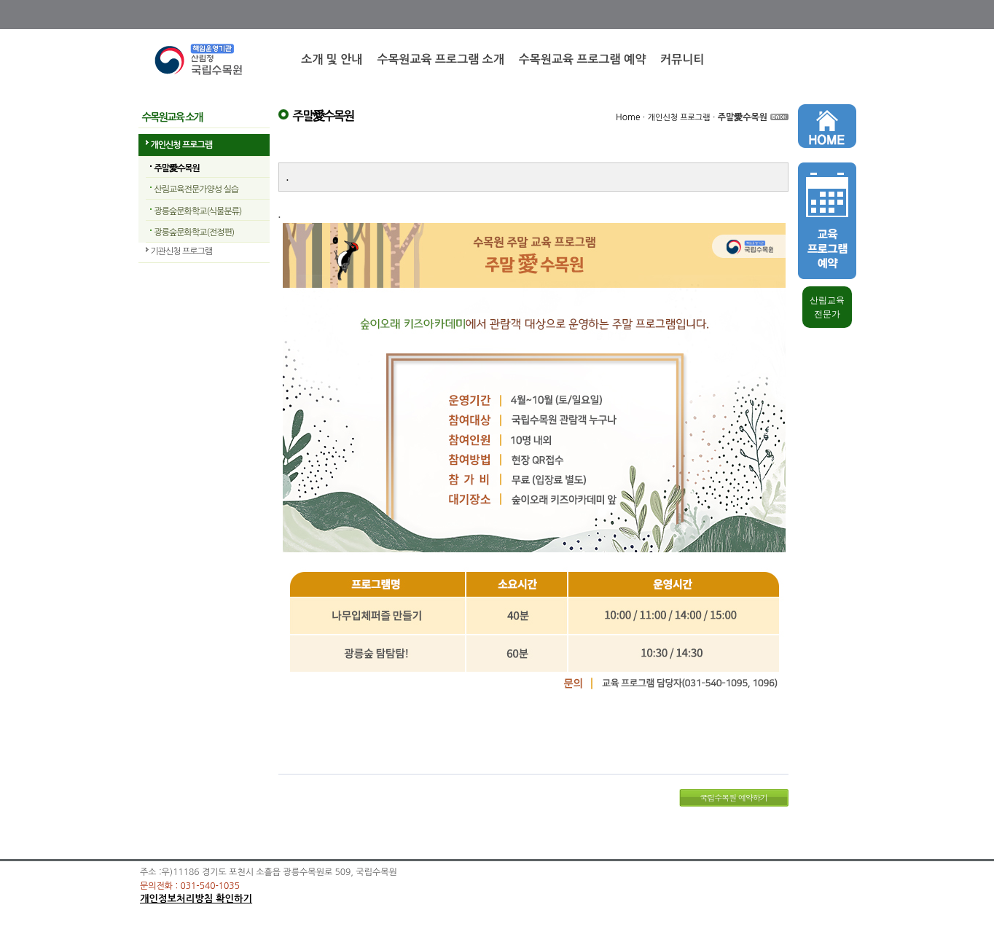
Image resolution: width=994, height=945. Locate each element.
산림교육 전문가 (827, 307)
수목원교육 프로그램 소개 (440, 59)
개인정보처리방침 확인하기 (196, 898)
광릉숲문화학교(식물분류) (198, 211)
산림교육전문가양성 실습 (196, 189)
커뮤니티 (682, 59)
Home (628, 117)
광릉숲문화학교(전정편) (194, 232)
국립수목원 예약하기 (733, 797)
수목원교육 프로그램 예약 (582, 59)
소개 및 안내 (331, 59)
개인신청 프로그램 (182, 145)
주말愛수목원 (177, 168)
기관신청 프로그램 (182, 251)
